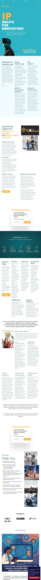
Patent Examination (29, 251)
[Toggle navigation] (38, 1)
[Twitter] (25, 1)
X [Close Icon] (39, 568)
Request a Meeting (6, 295)
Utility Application (21, 251)
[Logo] (6, 6)
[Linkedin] (13, 1)
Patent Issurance (36, 251)
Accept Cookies (34, 577)
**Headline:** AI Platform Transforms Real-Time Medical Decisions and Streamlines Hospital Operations (18, 575)
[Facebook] (2, 1)
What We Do (4, 85)
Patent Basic (4, 251)
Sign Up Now (6, 191)
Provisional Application (13, 250)
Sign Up (25, 49)
